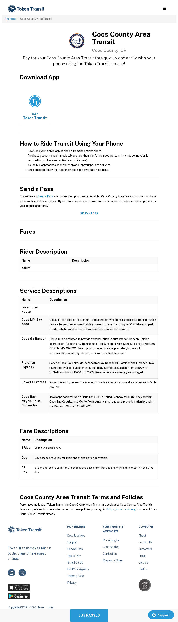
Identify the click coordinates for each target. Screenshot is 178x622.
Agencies (10, 18)
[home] (27, 9)
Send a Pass (45, 196)
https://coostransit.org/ (121, 509)
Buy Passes (89, 615)
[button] (164, 9)
